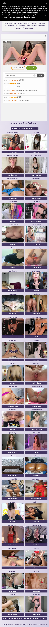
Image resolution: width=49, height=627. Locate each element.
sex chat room (12, 175)
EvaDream (12, 571)
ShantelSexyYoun (13, 132)
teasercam (36, 314)
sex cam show (12, 568)
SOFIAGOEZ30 (12, 386)
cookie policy (33, 13)
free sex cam (12, 498)
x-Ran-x (12, 502)
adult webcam (36, 383)
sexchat (12, 244)
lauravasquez (12, 548)
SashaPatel (12, 456)
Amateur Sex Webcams (25, 28)
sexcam (12, 383)
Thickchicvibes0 (36, 386)
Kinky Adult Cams (38, 23)
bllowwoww (13, 202)
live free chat (12, 475)
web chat (36, 337)
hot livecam (13, 198)
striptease (12, 314)
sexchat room (12, 452)
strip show (36, 244)
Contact (10, 624)
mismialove (36, 178)
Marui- (36, 340)
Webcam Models (32, 624)
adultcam (36, 545)
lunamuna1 (36, 202)
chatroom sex (12, 545)
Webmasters (43, 624)
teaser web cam (36, 429)
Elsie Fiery (36, 433)
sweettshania (36, 456)
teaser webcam (36, 221)
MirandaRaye (12, 525)
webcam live (36, 198)
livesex (12, 221)
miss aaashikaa (12, 178)
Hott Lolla (36, 363)
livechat (36, 452)
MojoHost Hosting (20, 624)
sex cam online (36, 498)
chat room (36, 475)
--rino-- (36, 132)
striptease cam (13, 406)
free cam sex (36, 267)
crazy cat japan (36, 155)
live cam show (12, 360)
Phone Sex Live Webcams (35, 26)
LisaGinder (36, 594)
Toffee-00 (36, 502)
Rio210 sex (12, 248)
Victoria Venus (12, 317)
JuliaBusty (12, 433)
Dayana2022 (13, 479)
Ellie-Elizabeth (36, 225)
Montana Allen (36, 525)
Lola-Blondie (13, 271)
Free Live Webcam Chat (21, 23)
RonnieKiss (12, 410)
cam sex (36, 522)
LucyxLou (36, 571)
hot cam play (12, 290)
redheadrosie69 (12, 155)
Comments (16, 123)
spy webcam (36, 175)
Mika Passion (36, 271)
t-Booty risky (36, 479)
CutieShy (13, 594)
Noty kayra (12, 363)
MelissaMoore (36, 317)
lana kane (36, 294)
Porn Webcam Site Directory (14, 26)
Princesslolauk (13, 225)
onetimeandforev (36, 410)
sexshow (36, 152)
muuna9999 (13, 294)
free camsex (12, 152)
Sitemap (4, 624)
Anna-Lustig (12, 340)
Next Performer (30, 123)
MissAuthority (36, 248)
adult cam (36, 614)
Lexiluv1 (36, 548)
